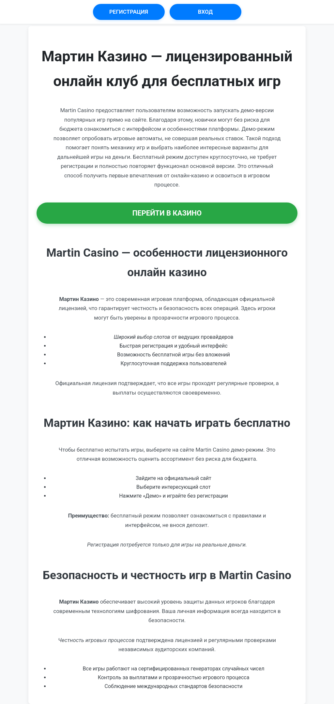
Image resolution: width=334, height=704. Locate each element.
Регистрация (128, 11)
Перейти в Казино (167, 213)
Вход (205, 11)
